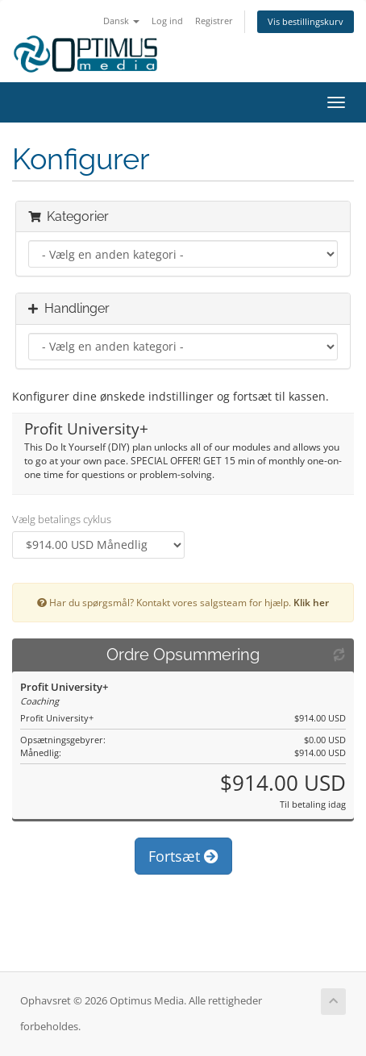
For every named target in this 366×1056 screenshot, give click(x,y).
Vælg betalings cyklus (61, 519)
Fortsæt (183, 856)
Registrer (214, 21)
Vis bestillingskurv (305, 21)
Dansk (121, 21)
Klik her (311, 602)
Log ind (167, 21)
